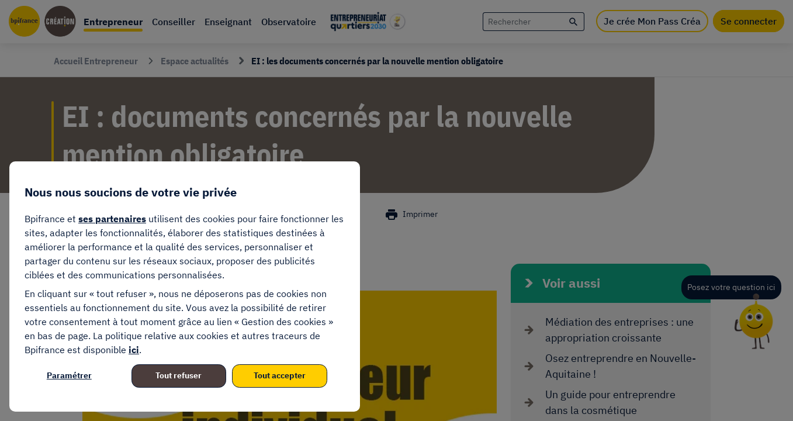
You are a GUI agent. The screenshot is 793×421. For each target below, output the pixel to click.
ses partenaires (112, 219)
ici (134, 350)
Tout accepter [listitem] (280, 375)
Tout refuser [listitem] (178, 375)
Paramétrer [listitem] (69, 375)
